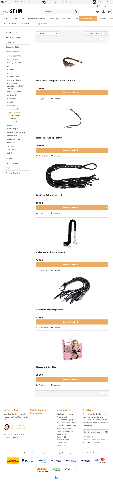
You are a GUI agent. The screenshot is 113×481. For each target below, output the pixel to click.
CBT (8, 66)
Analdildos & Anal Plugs (16, 56)
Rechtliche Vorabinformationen (69, 423)
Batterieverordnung (64, 428)
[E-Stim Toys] (54, 18)
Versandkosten (51, 453)
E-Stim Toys (10, 42)
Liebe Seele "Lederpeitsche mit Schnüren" (56, 80)
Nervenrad (11, 98)
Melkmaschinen (13, 95)
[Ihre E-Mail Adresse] (93, 431)
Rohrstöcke (12, 119)
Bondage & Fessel (14, 63)
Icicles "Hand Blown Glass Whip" (51, 252)
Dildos (9, 73)
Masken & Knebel (14, 92)
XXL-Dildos (11, 149)
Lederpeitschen (14, 112)
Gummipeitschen (14, 109)
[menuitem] (60, 12)
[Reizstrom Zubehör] (36, 18)
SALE (8, 168)
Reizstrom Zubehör (13, 37)
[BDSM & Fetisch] (88, 18)
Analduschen (12, 59)
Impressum (61, 442)
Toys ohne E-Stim (13, 47)
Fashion (9, 158)
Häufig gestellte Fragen (66, 414)
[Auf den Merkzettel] (55, 98)
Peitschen (11, 105)
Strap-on (10, 146)
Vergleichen (42, 98)
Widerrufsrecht (63, 440)
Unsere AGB (61, 437)
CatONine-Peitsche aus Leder (50, 195)
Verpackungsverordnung (66, 425)
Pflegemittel (12, 136)
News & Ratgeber (13, 173)
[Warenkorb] (109, 11)
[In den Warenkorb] (72, 92)
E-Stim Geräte (11, 32)
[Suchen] (75, 11)
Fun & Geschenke (14, 80)
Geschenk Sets (12, 163)
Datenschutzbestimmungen (94, 440)
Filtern (41, 33)
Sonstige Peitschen (15, 122)
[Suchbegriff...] (60, 11)
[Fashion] (102, 18)
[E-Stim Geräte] (18, 18)
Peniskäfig (11, 125)
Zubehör (10, 153)
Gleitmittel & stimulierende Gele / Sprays (15, 86)
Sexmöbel (11, 143)
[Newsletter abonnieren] (106, 431)
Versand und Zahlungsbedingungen (66, 418)
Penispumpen (12, 129)
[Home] (5, 18)
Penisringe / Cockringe (16, 132)
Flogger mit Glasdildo (46, 367)
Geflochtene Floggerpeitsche (49, 309)
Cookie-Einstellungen (65, 431)
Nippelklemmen (13, 102)
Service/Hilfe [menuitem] (103, 6)
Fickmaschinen (13, 77)
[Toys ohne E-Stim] (70, 18)
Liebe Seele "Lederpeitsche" (49, 138)
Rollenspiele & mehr (15, 139)
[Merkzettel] (97, 11)
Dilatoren (11, 70)
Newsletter (61, 445)
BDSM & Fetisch (12, 52)
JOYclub (7, 437)
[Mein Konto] (103, 11)
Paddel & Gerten (14, 115)
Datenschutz (62, 434)
